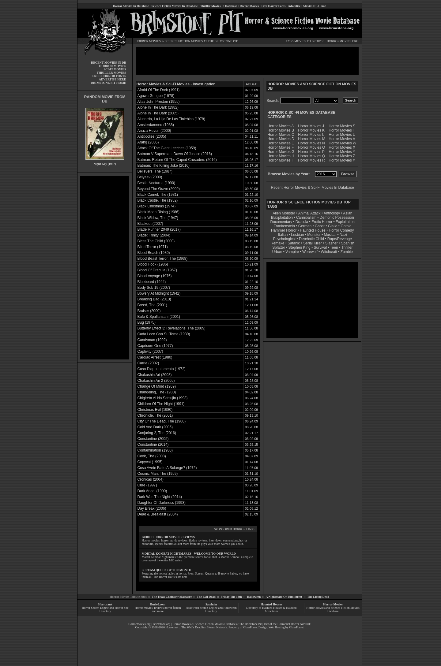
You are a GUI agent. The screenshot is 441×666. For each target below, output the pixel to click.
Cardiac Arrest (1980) (155, 357)
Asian (347, 213)
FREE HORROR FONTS (109, 76)
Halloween (254, 596)
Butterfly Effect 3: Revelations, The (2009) (171, 328)
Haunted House (312, 230)
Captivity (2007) (150, 351)
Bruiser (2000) (149, 311)
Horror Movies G (280, 152)
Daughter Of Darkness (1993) (162, 502)
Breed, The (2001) (152, 305)
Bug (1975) (147, 322)
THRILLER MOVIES (111, 72)
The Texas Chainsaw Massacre (172, 596)
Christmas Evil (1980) (155, 409)
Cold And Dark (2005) (155, 427)
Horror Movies (333, 604)
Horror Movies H (280, 156)
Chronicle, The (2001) (155, 415)
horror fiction (172, 607)
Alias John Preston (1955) (159, 101)
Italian (283, 235)
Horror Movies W (342, 143)
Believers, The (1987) (155, 171)
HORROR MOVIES (148, 41)
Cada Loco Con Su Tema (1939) (164, 334)
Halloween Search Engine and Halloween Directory (211, 609)
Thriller (347, 247)
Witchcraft (329, 252)
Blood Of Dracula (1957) (157, 270)
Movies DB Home (314, 6)
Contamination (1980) (155, 450)
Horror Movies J (311, 126)
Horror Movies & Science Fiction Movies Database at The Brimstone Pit (217, 624)
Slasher (331, 243)
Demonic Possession (337, 217)
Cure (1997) (147, 485)
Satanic (294, 243)
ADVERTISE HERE (112, 79)
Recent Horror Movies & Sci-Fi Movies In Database (312, 187)
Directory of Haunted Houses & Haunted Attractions (271, 609)
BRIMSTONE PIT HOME (108, 82)
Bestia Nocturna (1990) (156, 183)
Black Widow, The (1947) (158, 218)
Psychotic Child (311, 239)
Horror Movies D (280, 139)
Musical (330, 235)
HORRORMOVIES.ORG (343, 41)
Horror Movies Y (342, 152)
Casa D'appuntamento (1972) (162, 369)
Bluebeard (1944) (152, 282)
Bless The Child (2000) (156, 241)
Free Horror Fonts (274, 6)
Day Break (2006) (152, 508)
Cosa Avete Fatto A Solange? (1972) (167, 468)
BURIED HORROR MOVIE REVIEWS (168, 537)
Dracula (302, 222)
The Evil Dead (206, 596)
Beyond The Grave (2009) (159, 189)
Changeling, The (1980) (157, 392)
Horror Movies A (280, 126)
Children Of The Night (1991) (161, 404)
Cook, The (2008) (152, 456)
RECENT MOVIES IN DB (108, 62)
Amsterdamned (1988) (156, 125)
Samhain (211, 604)
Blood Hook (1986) (153, 264)
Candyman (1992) (152, 340)
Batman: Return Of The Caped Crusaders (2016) (177, 160)
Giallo (332, 226)
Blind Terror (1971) (153, 247)
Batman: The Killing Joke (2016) (164, 165)
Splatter (278, 247)
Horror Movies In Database (131, 6)
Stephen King (299, 247)
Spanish (347, 243)
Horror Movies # (342, 160)
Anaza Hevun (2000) (154, 130)
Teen (334, 247)
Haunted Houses (271, 604)
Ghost (320, 226)
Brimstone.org (161, 624)
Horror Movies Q (311, 156)
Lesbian (298, 235)
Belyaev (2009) (150, 177)
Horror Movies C (280, 134)
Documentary (281, 222)
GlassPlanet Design (255, 627)
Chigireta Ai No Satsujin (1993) (163, 398)
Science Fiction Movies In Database (174, 6)
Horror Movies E (280, 143)
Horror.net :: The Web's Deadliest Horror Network (196, 627)
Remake (278, 243)
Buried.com (157, 604)
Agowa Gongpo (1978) (156, 96)
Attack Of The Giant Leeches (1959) (167, 148)
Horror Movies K (311, 130)
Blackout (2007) (150, 223)
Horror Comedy (341, 230)
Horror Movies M (311, 139)
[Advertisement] (104, 267)
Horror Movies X (342, 147)
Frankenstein (284, 226)
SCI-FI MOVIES (115, 69)
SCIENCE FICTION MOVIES (184, 41)
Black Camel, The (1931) (158, 194)
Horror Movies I (279, 160)
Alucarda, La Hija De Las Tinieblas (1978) (171, 119)
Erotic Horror (321, 222)
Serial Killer (312, 243)
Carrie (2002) (148, 363)
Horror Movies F (280, 147)
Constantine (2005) (153, 439)
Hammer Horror (283, 230)
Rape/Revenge (339, 239)
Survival (320, 247)
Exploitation (345, 222)
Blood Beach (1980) (154, 253)
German (304, 226)
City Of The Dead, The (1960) (162, 421)
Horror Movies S (342, 126)
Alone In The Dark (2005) (158, 113)
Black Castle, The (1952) (158, 200)
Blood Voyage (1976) (155, 276)
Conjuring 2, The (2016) (157, 433)
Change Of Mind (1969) (157, 386)
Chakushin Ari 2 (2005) (156, 380)
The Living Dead (318, 596)
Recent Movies (249, 6)
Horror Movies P (311, 152)
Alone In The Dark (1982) (158, 107)
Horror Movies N (311, 143)
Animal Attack (309, 213)
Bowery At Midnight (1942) (159, 293)
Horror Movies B (280, 130)
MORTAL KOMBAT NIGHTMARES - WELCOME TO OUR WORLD (189, 553)
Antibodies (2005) (152, 136)
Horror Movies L (311, 134)
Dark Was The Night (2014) (160, 497)
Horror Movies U (342, 134)
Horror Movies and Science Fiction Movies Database (333, 609)
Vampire (292, 252)
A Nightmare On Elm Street (284, 596)
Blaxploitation (282, 217)
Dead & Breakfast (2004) (158, 514)
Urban (277, 252)
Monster (313, 235)
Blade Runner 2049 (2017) (159, 229)
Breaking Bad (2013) (154, 299)
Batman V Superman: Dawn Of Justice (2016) (175, 154)
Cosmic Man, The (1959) (158, 473)
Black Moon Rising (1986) (158, 212)
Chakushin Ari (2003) (155, 375)
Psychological (284, 239)
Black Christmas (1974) (157, 206)
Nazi (343, 235)
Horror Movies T (342, 130)
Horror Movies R (311, 160)
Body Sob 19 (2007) (154, 287)
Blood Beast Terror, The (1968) (163, 258)
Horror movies (144, 607)
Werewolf (310, 252)
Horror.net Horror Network (294, 624)
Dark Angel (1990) (152, 491)
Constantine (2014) (153, 444)
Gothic (346, 226)
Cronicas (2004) (151, 479)
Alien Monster (284, 213)
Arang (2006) (148, 142)
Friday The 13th (231, 596)
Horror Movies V (342, 139)
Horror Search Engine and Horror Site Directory (105, 609)
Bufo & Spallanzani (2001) (159, 316)
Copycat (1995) (150, 462)
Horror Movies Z (342, 156)
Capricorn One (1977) (155, 346)
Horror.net (105, 604)
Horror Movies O (311, 147)
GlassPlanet (296, 627)
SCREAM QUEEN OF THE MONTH (166, 570)
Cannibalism (306, 217)
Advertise (294, 6)
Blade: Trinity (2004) (154, 235)
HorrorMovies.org (139, 624)
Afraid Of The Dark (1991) (159, 90)
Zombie (347, 252)
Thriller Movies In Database (218, 6)
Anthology (332, 213)
